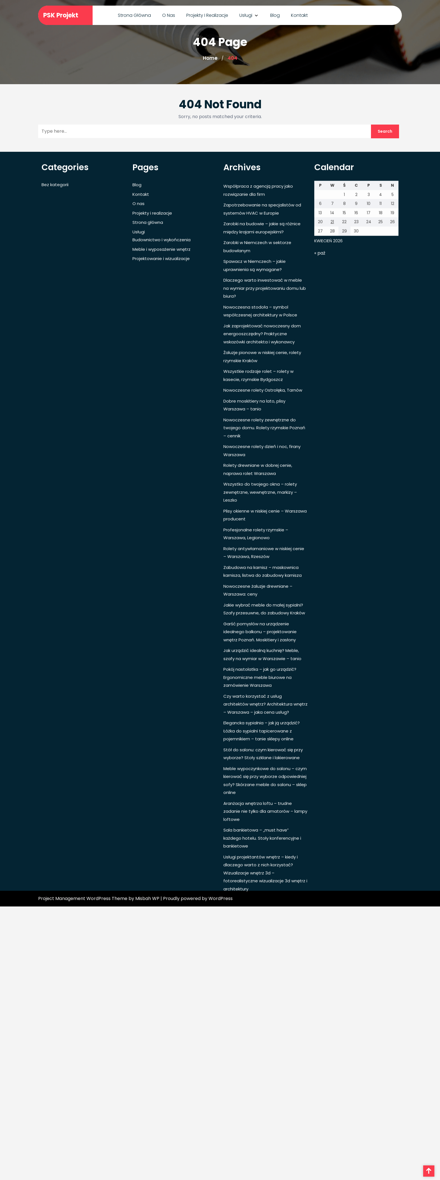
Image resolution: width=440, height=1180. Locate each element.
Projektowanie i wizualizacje (161, 382)
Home (210, 58)
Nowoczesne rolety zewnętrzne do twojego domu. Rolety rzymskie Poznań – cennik (264, 551)
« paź (319, 376)
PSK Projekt (60, 15)
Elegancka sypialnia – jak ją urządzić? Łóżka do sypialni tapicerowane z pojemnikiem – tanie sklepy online (261, 855)
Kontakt (299, 15)
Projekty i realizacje (207, 15)
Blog (275, 15)
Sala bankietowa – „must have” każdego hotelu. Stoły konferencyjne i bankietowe (262, 962)
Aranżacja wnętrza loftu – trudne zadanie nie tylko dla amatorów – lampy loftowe (265, 935)
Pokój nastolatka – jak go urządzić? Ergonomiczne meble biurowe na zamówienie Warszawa (259, 801)
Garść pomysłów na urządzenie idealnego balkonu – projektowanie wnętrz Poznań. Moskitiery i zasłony (260, 755)
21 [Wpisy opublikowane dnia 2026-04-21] (332, 345)
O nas (168, 15)
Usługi (245, 15)
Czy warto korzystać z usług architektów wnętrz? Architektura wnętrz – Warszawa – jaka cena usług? (265, 828)
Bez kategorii (55, 308)
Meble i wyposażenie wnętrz (161, 373)
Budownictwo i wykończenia (161, 363)
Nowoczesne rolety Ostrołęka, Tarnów (262, 514)
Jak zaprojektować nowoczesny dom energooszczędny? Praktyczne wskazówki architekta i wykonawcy (262, 457)
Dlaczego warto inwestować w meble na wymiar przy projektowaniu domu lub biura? (264, 412)
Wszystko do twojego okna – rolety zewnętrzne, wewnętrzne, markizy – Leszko (260, 616)
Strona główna (134, 15)
